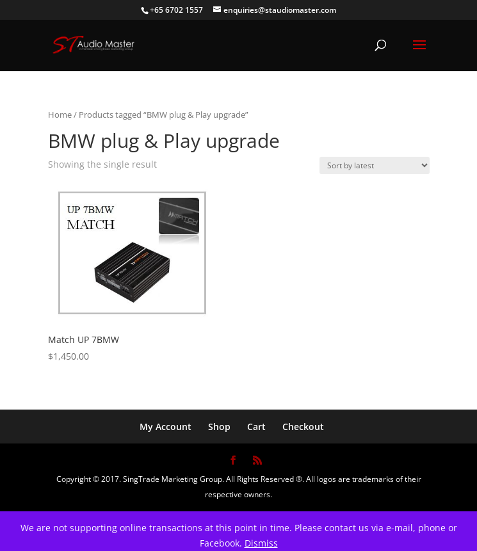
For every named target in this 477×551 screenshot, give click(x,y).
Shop (219, 426)
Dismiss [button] (261, 543)
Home (60, 114)
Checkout (303, 426)
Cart (256, 426)
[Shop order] (374, 165)
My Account (165, 426)
